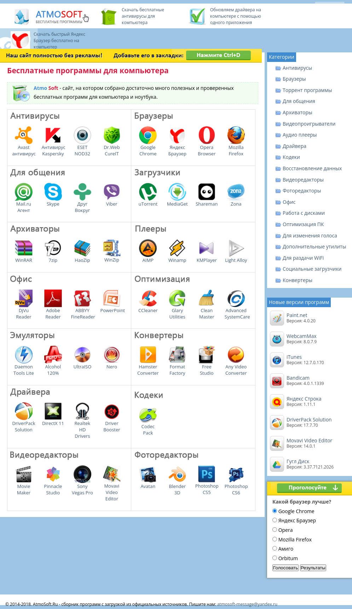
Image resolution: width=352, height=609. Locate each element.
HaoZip (82, 257)
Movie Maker (24, 487)
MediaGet (177, 201)
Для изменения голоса (310, 235)
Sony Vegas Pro (82, 487)
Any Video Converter (236, 367)
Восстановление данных (312, 168)
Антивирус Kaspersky (53, 148)
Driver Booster (112, 424)
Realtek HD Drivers (82, 427)
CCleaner (148, 308)
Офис (289, 202)
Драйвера (294, 146)
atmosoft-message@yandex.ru (247, 604)
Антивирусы (297, 67)
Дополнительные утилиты (314, 246)
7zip (53, 257)
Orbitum (288, 558)
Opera (285, 530)
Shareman (207, 201)
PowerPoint (112, 308)
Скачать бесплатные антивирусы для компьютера (143, 16)
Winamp (177, 257)
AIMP (148, 257)
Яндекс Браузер (177, 148)
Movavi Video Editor (112, 490)
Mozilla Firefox (236, 148)
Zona (236, 201)
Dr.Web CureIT (112, 148)
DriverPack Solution (23, 424)
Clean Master (206, 311)
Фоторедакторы (302, 190)
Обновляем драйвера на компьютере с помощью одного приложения (235, 16)
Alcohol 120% (53, 367)
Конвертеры (297, 280)
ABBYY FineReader (83, 311)
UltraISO (82, 364)
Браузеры (294, 78)
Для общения (299, 101)
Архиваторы (297, 112)
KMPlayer (207, 257)
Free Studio (206, 367)
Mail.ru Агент (24, 204)
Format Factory (177, 367)
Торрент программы (307, 90)
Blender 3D (177, 487)
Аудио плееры (300, 134)
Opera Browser (206, 148)
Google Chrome (148, 148)
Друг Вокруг (82, 204)
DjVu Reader (24, 311)
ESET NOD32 (82, 148)
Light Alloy (236, 257)
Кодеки (291, 157)
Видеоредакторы (303, 179)
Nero (112, 364)
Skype (53, 201)
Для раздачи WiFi (303, 257)
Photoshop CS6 (236, 487)
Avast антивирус (23, 148)
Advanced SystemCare (237, 311)
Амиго (285, 548)
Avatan (148, 483)
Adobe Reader (53, 311)
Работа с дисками (304, 212)
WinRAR (24, 257)
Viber (112, 201)
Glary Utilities (177, 311)
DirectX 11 (53, 420)
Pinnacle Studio (53, 487)
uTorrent (148, 201)
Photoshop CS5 (207, 486)
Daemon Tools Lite (23, 367)
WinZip (112, 257)
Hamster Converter (147, 367)
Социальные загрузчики (312, 268)
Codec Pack (148, 427)
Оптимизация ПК (303, 224)
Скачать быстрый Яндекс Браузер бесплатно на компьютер (59, 40)
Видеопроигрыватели (309, 123)
